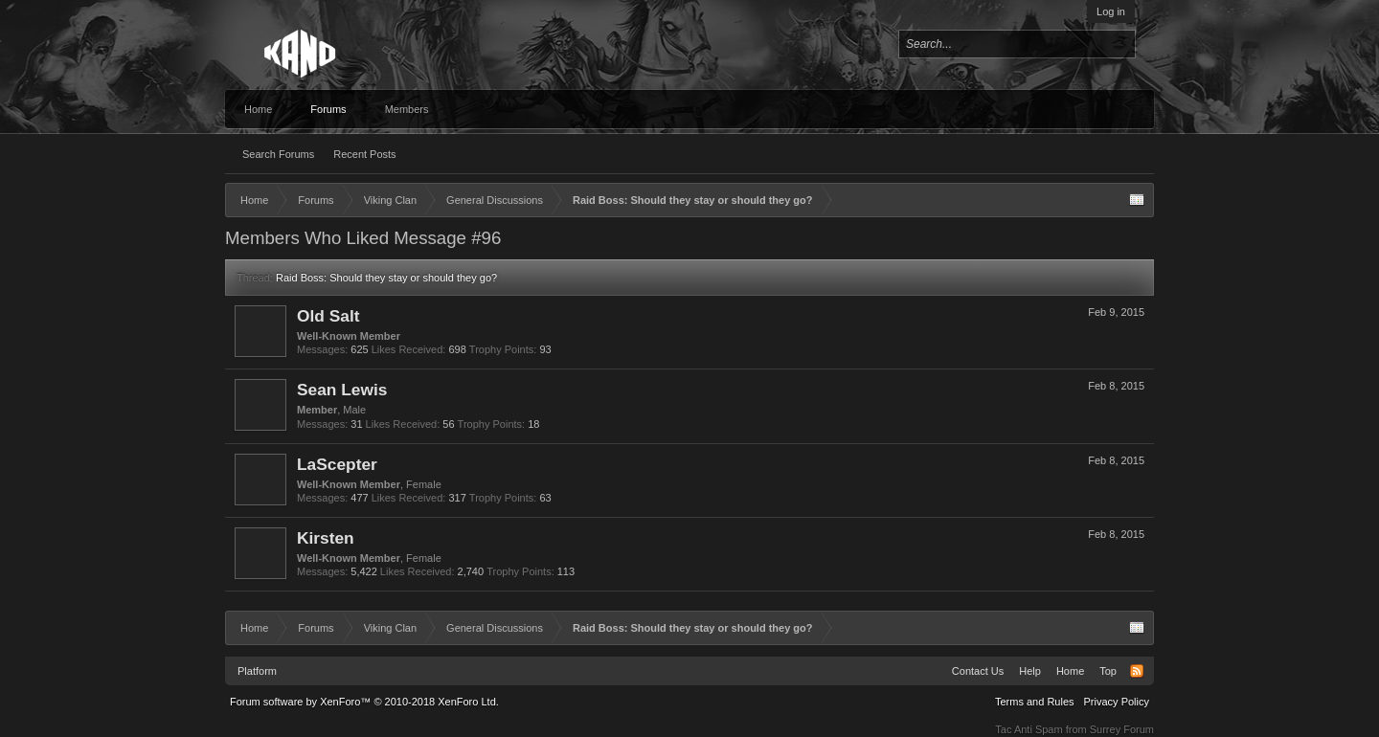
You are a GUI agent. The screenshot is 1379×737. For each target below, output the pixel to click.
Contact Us (978, 671)
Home (258, 109)
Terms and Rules (1034, 701)
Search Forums (278, 154)
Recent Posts (364, 154)
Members (407, 109)
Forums (328, 109)
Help (1030, 671)
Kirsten (325, 537)
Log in (1110, 11)
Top (1108, 671)
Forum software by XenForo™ (364, 701)
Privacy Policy (1116, 701)
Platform (257, 671)
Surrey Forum (1122, 729)
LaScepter (337, 464)
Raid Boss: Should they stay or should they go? (386, 277)
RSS (1136, 671)
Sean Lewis (342, 389)
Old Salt (328, 315)
